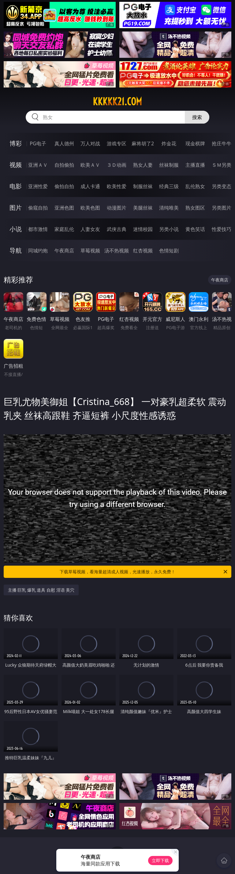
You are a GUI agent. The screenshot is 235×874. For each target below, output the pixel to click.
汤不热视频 (116, 250)
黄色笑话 (195, 229)
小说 (15, 229)
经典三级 (169, 186)
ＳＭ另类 (221, 165)
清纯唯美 (169, 207)
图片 (15, 207)
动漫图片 (116, 207)
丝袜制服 (169, 165)
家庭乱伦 (64, 229)
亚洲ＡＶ (38, 165)
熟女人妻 (143, 165)
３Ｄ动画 (116, 165)
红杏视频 (143, 250)
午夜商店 (64, 250)
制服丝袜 (143, 186)
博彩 (15, 143)
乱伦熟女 (195, 186)
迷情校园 (143, 229)
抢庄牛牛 (221, 143)
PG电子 (38, 143)
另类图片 (221, 207)
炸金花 (169, 143)
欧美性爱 (116, 186)
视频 (15, 165)
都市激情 (38, 229)
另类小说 (169, 229)
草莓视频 (90, 250)
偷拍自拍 (64, 186)
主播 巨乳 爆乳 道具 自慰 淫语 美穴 (41, 590)
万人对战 (90, 143)
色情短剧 (169, 250)
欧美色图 (90, 207)
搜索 (197, 117)
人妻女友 (90, 229)
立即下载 (160, 860)
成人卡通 (90, 186)
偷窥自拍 (38, 207)
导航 (15, 250)
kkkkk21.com (117, 101)
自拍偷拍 (64, 165)
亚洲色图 (64, 207)
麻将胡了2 (143, 143)
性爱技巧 (221, 229)
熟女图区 (195, 207)
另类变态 (221, 186)
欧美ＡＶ (90, 165)
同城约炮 (38, 250)
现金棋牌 (195, 143)
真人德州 (64, 143)
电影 (15, 186)
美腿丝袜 (143, 207)
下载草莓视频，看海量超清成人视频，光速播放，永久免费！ (144, 571)
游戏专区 (116, 143)
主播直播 (195, 165)
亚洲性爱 (38, 186)
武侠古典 (116, 229)
